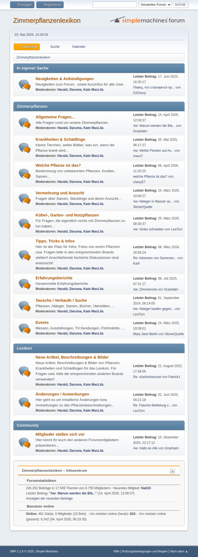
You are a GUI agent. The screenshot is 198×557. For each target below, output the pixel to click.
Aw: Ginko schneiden (148, 229)
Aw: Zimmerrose (145, 289)
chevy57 (139, 182)
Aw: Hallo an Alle (145, 448)
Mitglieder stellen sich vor (60, 434)
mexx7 (138, 156)
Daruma (75, 90)
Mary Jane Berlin (145, 334)
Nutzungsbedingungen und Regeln (144, 551)
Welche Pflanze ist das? (58, 165)
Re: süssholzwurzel (147, 377)
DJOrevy (139, 93)
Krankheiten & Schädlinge (60, 139)
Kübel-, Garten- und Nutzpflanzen (67, 215)
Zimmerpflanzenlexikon (47, 20)
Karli (136, 263)
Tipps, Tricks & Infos (55, 241)
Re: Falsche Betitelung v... (152, 405)
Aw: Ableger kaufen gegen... (153, 309)
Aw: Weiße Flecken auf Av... (153, 151)
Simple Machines (47, 551)
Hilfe (117, 551)
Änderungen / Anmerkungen (62, 394)
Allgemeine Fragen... (55, 117)
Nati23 (146, 488)
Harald (62, 90)
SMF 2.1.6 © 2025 (22, 551)
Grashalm (140, 131)
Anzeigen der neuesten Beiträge (49, 498)
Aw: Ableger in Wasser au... (153, 201)
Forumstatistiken (38, 481)
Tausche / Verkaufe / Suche (61, 300)
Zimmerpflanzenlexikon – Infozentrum (54, 470)
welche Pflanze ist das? (150, 176)
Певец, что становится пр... (154, 87)
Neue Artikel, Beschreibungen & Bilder (72, 357)
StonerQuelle (142, 207)
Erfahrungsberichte (54, 278)
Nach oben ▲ (179, 551)
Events (42, 322)
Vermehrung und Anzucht (60, 193)
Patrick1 (174, 377)
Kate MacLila (93, 90)
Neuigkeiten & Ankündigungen (65, 79)
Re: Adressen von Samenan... (154, 258)
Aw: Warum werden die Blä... (154, 126)
